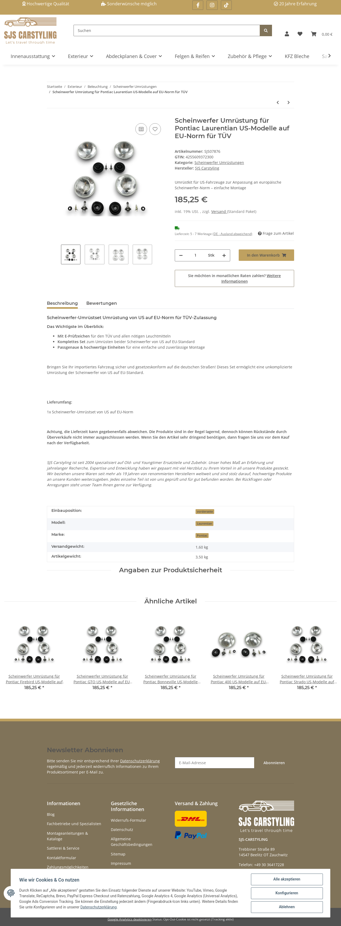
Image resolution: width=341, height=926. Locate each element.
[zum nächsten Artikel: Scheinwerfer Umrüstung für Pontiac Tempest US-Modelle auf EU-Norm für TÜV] (288, 102)
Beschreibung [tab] (62, 303)
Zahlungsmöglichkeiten (67, 867)
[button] (287, 34)
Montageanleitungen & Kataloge (67, 836)
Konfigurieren (286, 893)
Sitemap (118, 854)
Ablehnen (286, 907)
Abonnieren (274, 762)
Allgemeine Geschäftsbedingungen (131, 841)
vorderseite (205, 511)
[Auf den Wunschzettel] (155, 129)
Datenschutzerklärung (140, 760)
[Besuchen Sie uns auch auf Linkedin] (226, 5)
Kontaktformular (61, 857)
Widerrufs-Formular (128, 820)
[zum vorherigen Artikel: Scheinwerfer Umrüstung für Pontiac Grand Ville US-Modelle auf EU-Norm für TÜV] (277, 102)
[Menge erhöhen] (224, 255)
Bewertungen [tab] (101, 303)
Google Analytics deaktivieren (130, 919)
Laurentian (204, 523)
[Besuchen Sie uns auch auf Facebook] (197, 5)
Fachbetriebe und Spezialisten (74, 823)
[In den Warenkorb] (266, 255)
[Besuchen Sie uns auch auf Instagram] (211, 5)
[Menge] (195, 255)
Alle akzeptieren (286, 879)
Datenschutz (122, 829)
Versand (219, 211)
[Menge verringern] (181, 255)
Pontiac (202, 535)
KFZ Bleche (297, 56)
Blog (51, 814)
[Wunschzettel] (300, 34)
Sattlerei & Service (63, 848)
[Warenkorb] (322, 34)
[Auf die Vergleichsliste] (141, 129)
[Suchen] (167, 30)
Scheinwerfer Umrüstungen (219, 162)
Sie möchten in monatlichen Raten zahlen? (234, 278)
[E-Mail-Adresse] (214, 762)
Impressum (121, 863)
